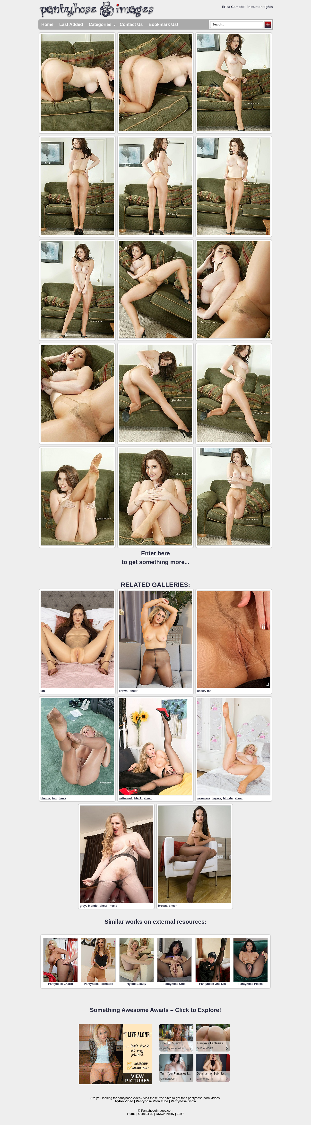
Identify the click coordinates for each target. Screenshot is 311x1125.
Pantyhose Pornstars (98, 962)
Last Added (71, 24)
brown (123, 691)
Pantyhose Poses (250, 962)
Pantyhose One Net (212, 962)
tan (43, 691)
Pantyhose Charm (60, 962)
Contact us (145, 1114)
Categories (103, 24)
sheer (134, 691)
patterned (125, 798)
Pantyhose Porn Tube (152, 1101)
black (138, 798)
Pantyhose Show (183, 1101)
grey (83, 905)
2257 (180, 1114)
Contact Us (131, 24)
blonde (45, 798)
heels (62, 798)
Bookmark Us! (163, 24)
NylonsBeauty (136, 962)
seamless (203, 798)
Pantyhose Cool (174, 962)
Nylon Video (124, 1101)
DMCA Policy (165, 1114)
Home (47, 24)
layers (216, 798)
